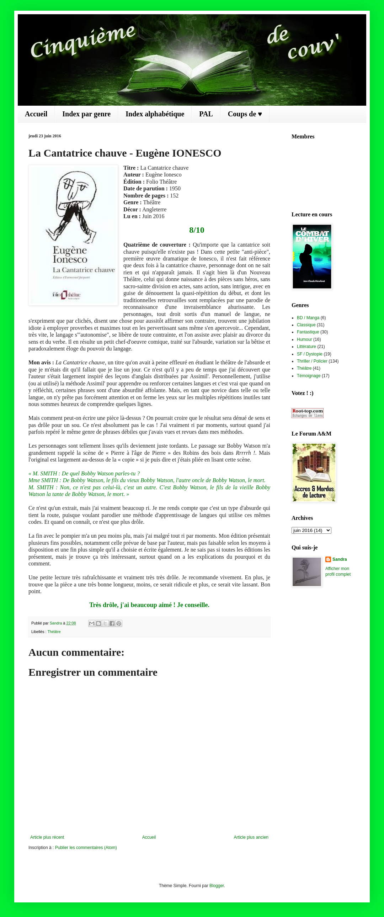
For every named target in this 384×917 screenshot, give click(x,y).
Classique (306, 324)
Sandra (339, 559)
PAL (206, 114)
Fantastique (308, 332)
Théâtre (53, 631)
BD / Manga (308, 317)
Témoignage (309, 375)
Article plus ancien (251, 837)
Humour (304, 339)
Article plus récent (47, 837)
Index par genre (86, 114)
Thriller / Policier (312, 361)
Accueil (36, 114)
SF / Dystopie (309, 354)
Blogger (216, 885)
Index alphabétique (155, 114)
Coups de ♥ (245, 114)
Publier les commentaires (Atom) (86, 847)
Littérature (306, 346)
